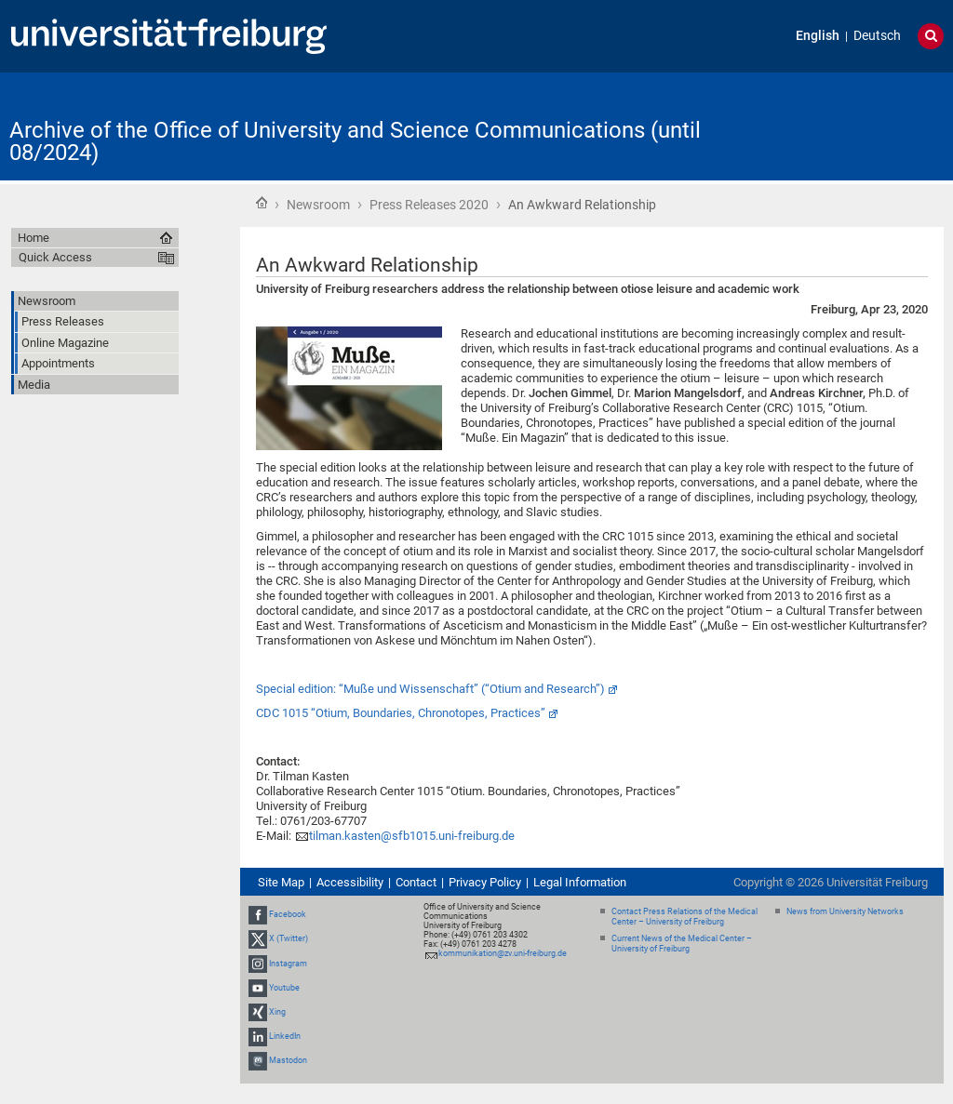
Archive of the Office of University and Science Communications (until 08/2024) (355, 141)
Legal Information (579, 882)
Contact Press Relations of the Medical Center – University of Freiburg (684, 916)
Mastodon (288, 1061)
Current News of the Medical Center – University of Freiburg (681, 943)
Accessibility (349, 882)
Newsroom (318, 204)
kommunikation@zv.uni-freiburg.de (502, 953)
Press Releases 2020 (429, 204)
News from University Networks (845, 911)
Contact (416, 882)
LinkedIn (285, 1036)
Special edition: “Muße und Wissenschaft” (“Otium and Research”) (430, 689)
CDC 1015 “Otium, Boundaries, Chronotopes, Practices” (400, 713)
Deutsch (877, 36)
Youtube (284, 987)
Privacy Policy (485, 882)
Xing (277, 1012)
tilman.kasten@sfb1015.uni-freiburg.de (412, 836)
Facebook (287, 914)
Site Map (281, 882)
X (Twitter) (288, 938)
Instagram (288, 963)
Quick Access (55, 257)
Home (261, 202)
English (817, 36)
